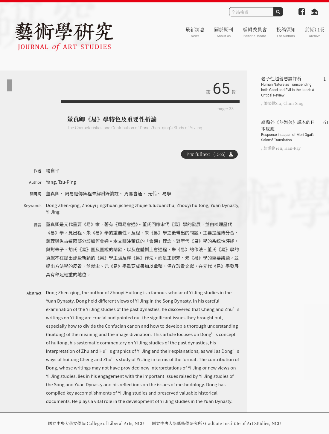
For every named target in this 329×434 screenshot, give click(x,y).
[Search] (251, 11)
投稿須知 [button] (286, 32)
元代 (152, 193)
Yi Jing (53, 211)
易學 (166, 193)
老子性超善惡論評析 (290, 86)
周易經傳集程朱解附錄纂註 (92, 193)
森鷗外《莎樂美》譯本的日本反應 (290, 131)
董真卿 (53, 193)
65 (221, 88)
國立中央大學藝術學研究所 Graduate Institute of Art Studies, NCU (216, 423)
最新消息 (195, 32)
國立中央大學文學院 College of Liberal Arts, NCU (96, 423)
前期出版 (314, 32)
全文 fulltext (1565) (209, 154)
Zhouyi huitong (192, 205)
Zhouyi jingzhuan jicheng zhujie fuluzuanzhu (128, 205)
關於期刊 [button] (223, 32)
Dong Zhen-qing (63, 205)
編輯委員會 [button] (255, 32)
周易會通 (133, 193)
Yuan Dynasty (224, 205)
